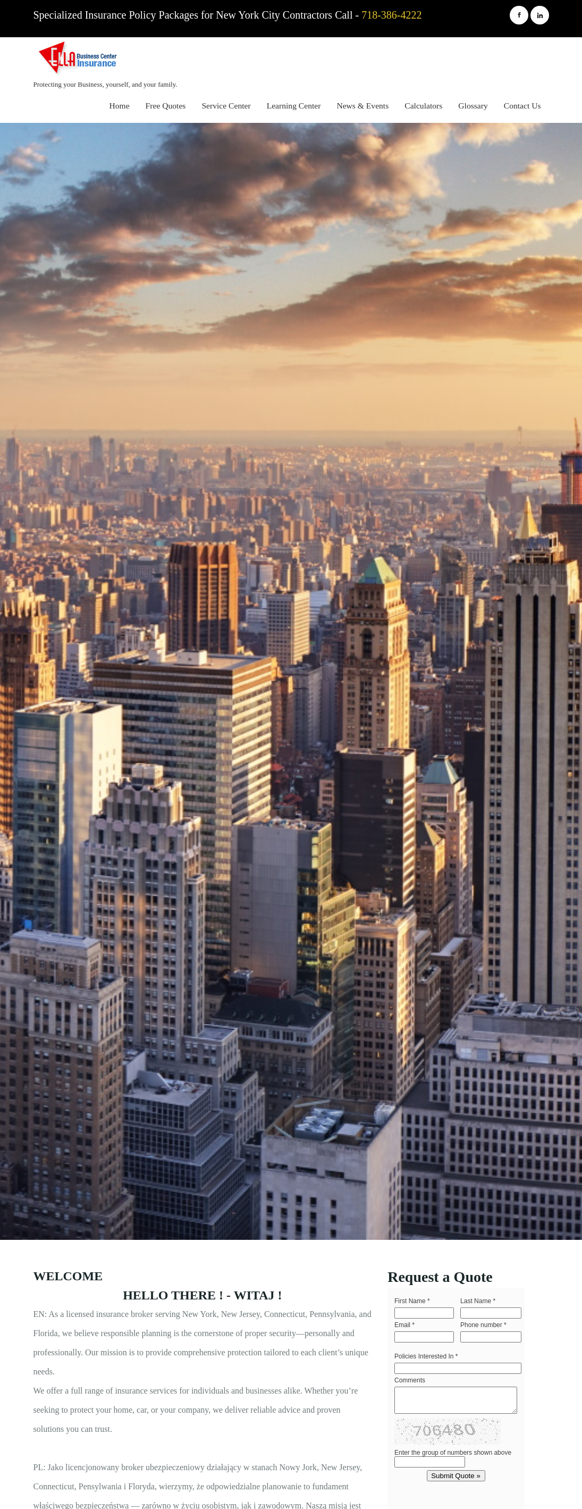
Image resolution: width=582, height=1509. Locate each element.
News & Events (362, 105)
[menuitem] (120, 107)
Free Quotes (166, 105)
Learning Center (294, 105)
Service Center (225, 105)
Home (119, 105)
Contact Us (522, 105)
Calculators (423, 105)
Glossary (472, 105)
